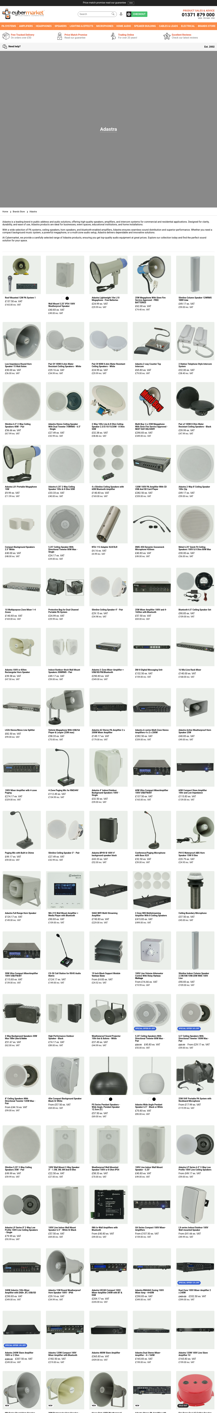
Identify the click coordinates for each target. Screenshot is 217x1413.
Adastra (31, 211)
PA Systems (9, 26)
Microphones (104, 26)
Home (5, 211)
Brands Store (206, 26)
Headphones (44, 26)
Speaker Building (145, 26)
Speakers (61, 26)
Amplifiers (26, 26)
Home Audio (123, 26)
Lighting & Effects (81, 26)
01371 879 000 (198, 15)
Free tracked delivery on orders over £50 (108, 2)
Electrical (188, 26)
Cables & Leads (168, 26)
